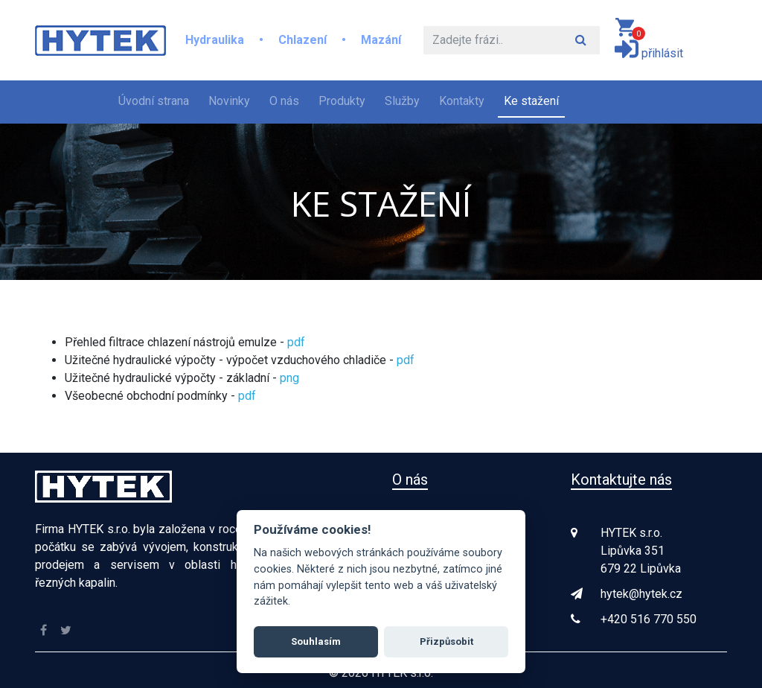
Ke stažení (531, 101)
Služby (402, 101)
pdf (296, 342)
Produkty (341, 101)
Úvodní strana (156, 100)
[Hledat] (493, 40)
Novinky (229, 101)
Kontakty (461, 101)
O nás (284, 101)
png (289, 378)
